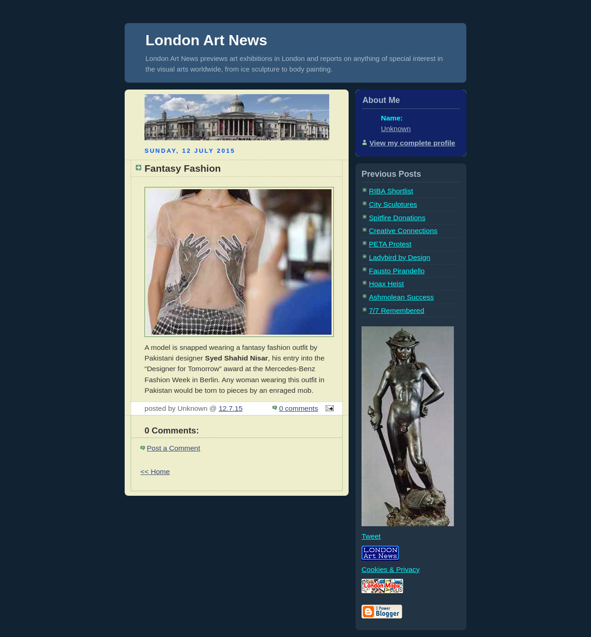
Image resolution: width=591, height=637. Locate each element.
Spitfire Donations (397, 218)
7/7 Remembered (396, 310)
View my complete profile (412, 143)
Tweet (371, 536)
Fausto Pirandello (397, 271)
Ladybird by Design (399, 257)
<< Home (155, 471)
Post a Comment (173, 448)
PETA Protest (390, 244)
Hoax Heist (386, 284)
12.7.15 (231, 408)
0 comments (298, 408)
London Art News (206, 40)
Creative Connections (403, 230)
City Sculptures (393, 204)
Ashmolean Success (401, 297)
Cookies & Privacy (391, 569)
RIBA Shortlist (391, 191)
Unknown (396, 128)
